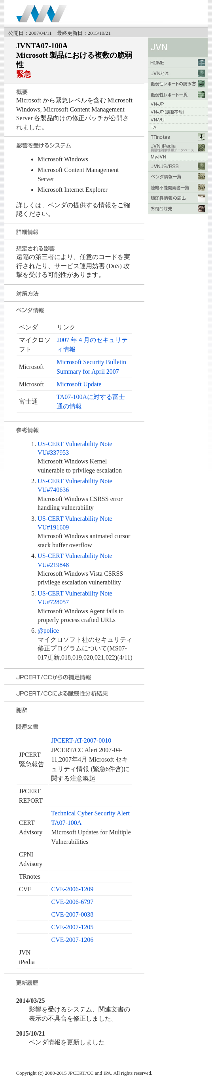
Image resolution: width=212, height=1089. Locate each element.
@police (48, 630)
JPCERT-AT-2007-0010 (81, 740)
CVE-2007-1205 (72, 927)
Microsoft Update (79, 384)
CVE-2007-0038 (72, 914)
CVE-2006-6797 (72, 901)
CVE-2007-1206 (72, 939)
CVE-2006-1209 (72, 889)
